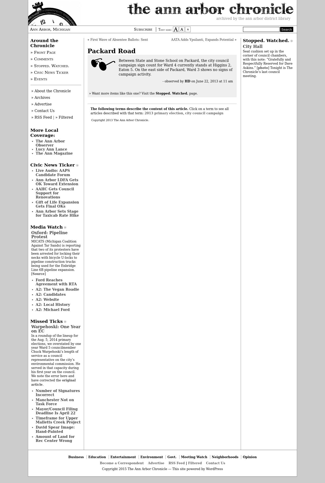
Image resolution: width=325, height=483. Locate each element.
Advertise (156, 463)
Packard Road (112, 51)
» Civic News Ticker (49, 72)
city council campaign (204, 113)
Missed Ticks (46, 321)
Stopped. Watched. (266, 40)
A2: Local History (53, 305)
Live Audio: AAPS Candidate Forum (53, 173)
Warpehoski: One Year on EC (55, 328)
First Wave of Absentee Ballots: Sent (119, 40)
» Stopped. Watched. (49, 66)
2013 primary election (164, 113)
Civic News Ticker (52, 165)
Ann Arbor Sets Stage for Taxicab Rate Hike (57, 213)
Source (38, 274)
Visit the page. (170, 93)
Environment (151, 457)
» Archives (40, 98)
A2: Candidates (51, 294)
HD (187, 81)
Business (76, 457)
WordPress (214, 469)
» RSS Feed (41, 117)
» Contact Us (43, 111)
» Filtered (64, 117)
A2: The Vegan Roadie (57, 289)
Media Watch (46, 227)
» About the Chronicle (51, 91)
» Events (38, 79)
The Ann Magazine (54, 153)
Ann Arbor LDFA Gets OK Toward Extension (57, 182)
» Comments (41, 59)
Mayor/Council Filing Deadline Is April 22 (57, 411)
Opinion (250, 457)
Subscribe (143, 29)
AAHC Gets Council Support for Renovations (55, 193)
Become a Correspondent (122, 463)
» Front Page (43, 52)
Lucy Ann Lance (51, 149)
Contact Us (215, 463)
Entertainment (123, 457)
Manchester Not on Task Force (55, 402)
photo (263, 68)
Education (97, 457)
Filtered (195, 463)
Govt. (171, 457)
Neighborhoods (225, 457)
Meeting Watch (194, 457)
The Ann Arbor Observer (50, 143)
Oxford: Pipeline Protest (49, 234)
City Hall (253, 46)
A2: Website (47, 300)
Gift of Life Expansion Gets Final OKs (57, 204)
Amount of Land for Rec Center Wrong (55, 439)
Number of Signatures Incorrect (58, 393)
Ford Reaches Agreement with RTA (56, 282)
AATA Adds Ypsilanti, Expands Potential (202, 40)
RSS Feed (177, 463)
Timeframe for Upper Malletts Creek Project (58, 420)
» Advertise (41, 104)
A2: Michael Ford (53, 310)
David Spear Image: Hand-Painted (55, 429)
